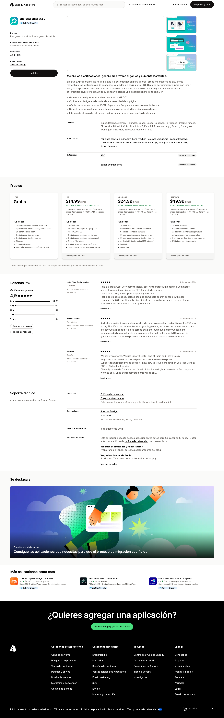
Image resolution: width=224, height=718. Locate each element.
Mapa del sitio (116, 709)
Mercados (97, 660)
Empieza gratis (202, 4)
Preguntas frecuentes (112, 398)
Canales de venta (60, 654)
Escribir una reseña (22, 326)
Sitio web (106, 415)
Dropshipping (99, 654)
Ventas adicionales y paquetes (109, 671)
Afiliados (179, 682)
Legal (178, 688)
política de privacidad (136, 441)
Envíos (96, 688)
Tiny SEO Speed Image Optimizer (36, 578)
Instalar (34, 73)
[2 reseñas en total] (57, 314)
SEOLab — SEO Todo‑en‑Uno (103, 578)
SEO (103, 155)
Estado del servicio (185, 694)
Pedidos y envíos (60, 671)
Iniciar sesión (180, 4)
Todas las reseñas (22, 332)
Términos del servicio (66, 709)
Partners (179, 677)
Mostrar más (106, 309)
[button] (42, 583)
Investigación (140, 677)
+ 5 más (181, 62)
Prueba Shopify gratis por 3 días (112, 626)
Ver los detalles (109, 464)
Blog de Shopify (142, 671)
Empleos (179, 660)
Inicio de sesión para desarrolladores (30, 709)
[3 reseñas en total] (57, 309)
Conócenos (181, 654)
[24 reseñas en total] (56, 305)
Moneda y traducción (104, 694)
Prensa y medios (184, 671)
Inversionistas (182, 666)
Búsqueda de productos (64, 660)
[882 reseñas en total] (55, 301)
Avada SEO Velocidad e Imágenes (175, 578)
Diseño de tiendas (61, 677)
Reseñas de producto (104, 666)
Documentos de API (144, 660)
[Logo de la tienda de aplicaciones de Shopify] (22, 4)
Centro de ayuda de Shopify (148, 654)
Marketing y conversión (64, 682)
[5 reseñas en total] (57, 319)
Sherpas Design (18, 64)
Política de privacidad (112, 394)
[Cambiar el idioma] (201, 708)
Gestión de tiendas (61, 688)
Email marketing (101, 677)
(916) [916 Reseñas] (18, 55)
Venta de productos (62, 666)
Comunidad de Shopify (145, 666)
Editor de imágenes (111, 164)
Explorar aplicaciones (142, 4)
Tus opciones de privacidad (142, 709)
